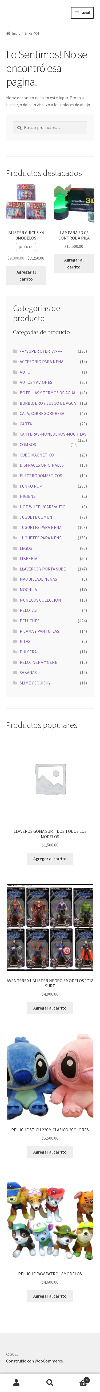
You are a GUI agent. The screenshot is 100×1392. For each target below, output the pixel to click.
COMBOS (28, 444)
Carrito (78, 1379)
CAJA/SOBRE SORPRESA (42, 413)
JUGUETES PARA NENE (41, 537)
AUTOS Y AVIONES (36, 382)
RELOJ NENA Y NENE (38, 662)
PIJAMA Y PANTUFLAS (39, 631)
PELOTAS (28, 610)
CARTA (26, 423)
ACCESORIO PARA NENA (41, 361)
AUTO (25, 372)
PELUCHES (29, 620)
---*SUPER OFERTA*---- (41, 351)
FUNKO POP (31, 486)
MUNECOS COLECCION (40, 600)
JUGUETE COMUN (36, 517)
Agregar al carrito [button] (26, 275)
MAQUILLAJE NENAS (38, 579)
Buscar (50, 1383)
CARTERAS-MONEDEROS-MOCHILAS (53, 434)
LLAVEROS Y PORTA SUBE (43, 569)
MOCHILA (28, 589)
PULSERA (28, 651)
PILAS (25, 641)
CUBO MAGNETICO (37, 455)
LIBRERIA (28, 558)
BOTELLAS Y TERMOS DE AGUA (47, 392)
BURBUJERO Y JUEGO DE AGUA (48, 403)
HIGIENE (28, 496)
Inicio (16, 33)
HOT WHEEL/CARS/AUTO (43, 506)
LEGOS (26, 548)
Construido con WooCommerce (34, 1361)
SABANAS (28, 672)
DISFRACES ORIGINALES (42, 465)
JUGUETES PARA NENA (41, 527)
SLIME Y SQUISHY (35, 683)
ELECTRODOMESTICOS (41, 475)
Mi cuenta (16, 1383)
